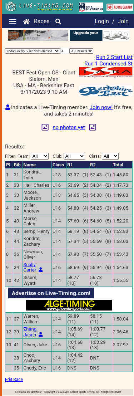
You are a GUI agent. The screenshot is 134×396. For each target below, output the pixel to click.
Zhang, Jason (31, 331)
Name (30, 164)
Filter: (27, 156)
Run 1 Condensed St (108, 63)
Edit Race (14, 379)
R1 (70, 164)
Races (42, 21)
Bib (17, 164)
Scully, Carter (30, 267)
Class (58, 164)
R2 (93, 164)
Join (123, 21)
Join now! (101, 107)
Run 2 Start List (114, 57)
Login (102, 21)
